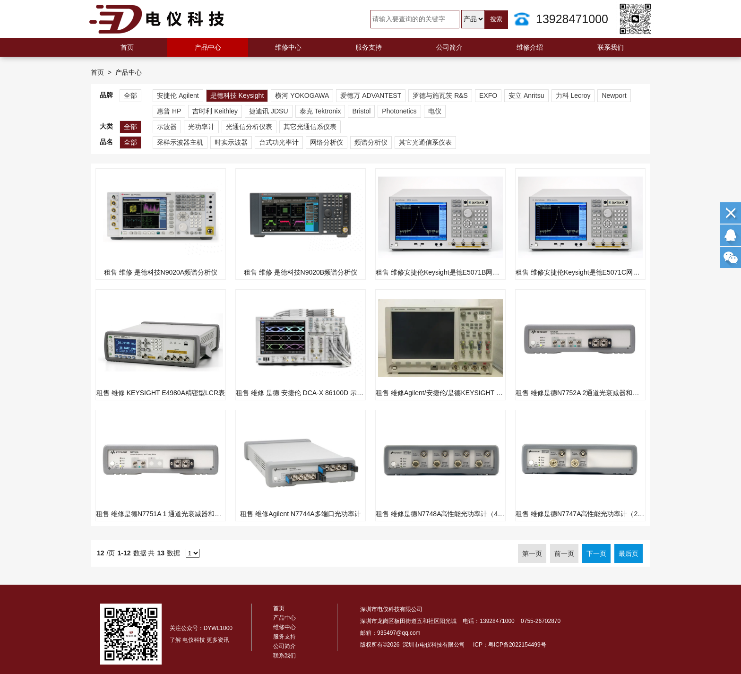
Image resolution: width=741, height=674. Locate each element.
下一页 (596, 553)
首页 (127, 47)
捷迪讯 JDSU (268, 111)
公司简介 (449, 47)
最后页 (628, 553)
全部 (130, 95)
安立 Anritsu (526, 95)
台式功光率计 (279, 142)
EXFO (488, 95)
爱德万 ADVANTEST (370, 95)
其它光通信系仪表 (310, 126)
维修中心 (288, 47)
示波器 (167, 126)
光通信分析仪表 (249, 126)
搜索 (496, 19)
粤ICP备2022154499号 (517, 644)
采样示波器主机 (180, 142)
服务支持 (368, 47)
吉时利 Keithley (215, 111)
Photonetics (399, 111)
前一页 (564, 553)
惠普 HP (169, 111)
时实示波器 (231, 142)
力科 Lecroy (573, 95)
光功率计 (201, 126)
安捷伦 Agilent (178, 95)
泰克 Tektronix (320, 111)
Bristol (361, 111)
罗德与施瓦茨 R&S (440, 95)
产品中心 (208, 47)
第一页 (532, 553)
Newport (614, 95)
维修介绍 (530, 47)
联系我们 (610, 47)
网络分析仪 (326, 142)
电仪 (434, 111)
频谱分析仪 (371, 142)
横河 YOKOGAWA (302, 95)
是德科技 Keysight (237, 95)
